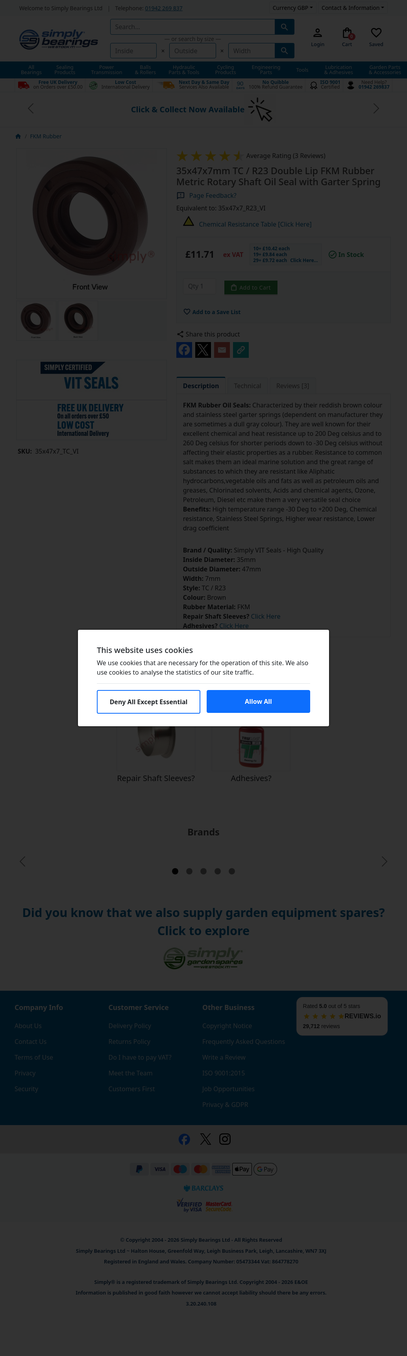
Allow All (258, 701)
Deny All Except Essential (149, 702)
